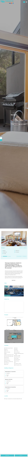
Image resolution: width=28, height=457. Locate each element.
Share (25, 247)
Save (21, 247)
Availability (7, 455)
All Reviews (24, 256)
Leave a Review (19, 256)
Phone (21, 455)
